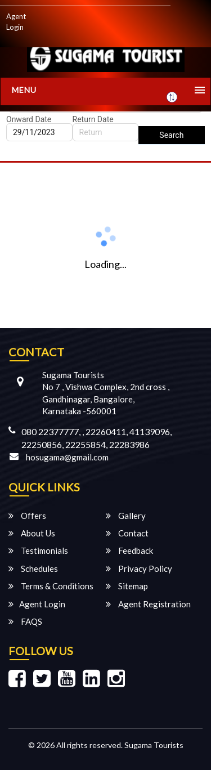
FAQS (25, 621)
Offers (27, 516)
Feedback (129, 550)
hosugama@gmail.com (67, 457)
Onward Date (28, 119)
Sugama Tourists (153, 745)
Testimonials (38, 550)
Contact (127, 533)
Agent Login (16, 22)
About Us (31, 533)
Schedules (33, 568)
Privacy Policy (139, 568)
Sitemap (127, 586)
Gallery (126, 516)
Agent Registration (148, 604)
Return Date (93, 119)
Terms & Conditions (50, 586)
